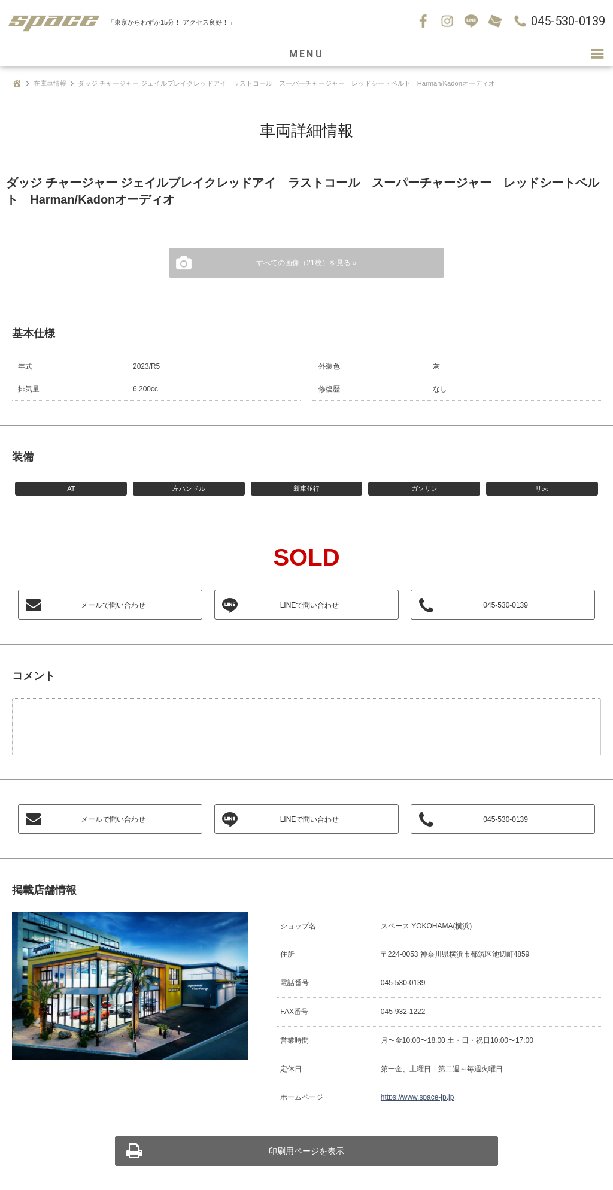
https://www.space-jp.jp (417, 1097)
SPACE (54, 21)
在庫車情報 (50, 83)
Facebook (423, 21)
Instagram (447, 21)
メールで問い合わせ (113, 605)
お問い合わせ (495, 21)
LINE (471, 21)
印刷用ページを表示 (306, 1151)
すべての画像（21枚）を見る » (306, 263)
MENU (306, 54)
